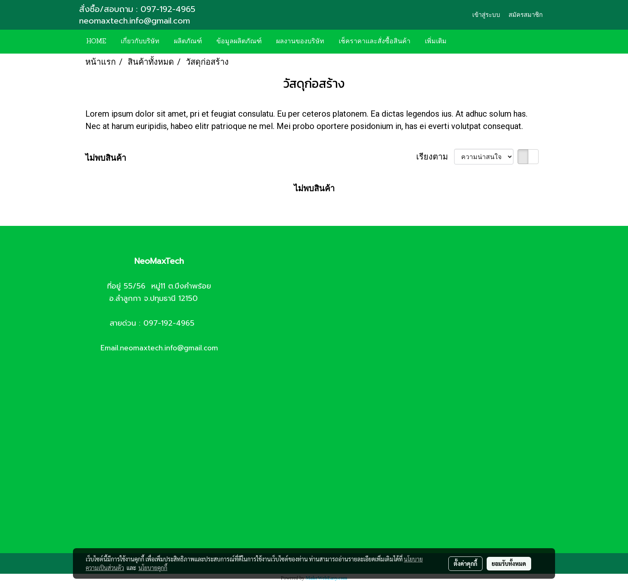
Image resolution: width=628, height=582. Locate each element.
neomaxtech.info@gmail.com (136, 20)
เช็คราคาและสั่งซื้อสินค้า (374, 41)
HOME (96, 41)
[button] (466, 41)
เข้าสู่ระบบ (486, 15)
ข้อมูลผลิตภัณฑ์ (239, 41)
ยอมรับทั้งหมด (509, 563)
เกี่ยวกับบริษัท (140, 41)
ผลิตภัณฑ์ (188, 41)
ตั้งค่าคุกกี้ (465, 563)
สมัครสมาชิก (525, 15)
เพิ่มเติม (436, 41)
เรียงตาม (435, 157)
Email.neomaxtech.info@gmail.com (159, 348)
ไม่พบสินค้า (105, 158)
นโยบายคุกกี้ (152, 567)
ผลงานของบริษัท (300, 41)
